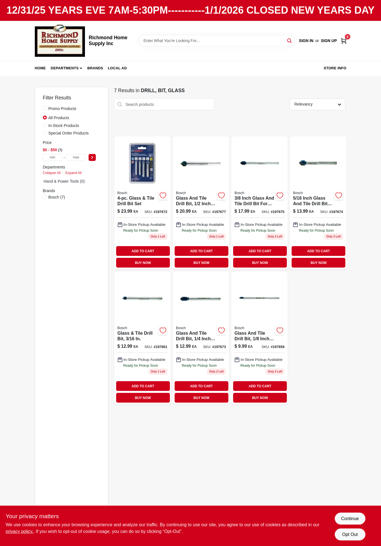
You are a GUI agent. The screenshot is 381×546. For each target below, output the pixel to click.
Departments (65, 68)
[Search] (290, 40)
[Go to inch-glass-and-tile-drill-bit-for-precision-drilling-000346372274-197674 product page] (318, 203)
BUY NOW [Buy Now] (143, 263)
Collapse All (52, 173)
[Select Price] (92, 157)
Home (40, 68)
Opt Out (350, 534)
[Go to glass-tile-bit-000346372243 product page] (259, 338)
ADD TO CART (142, 251)
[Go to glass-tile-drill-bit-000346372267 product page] (201, 338)
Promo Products (62, 108)
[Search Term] (217, 40)
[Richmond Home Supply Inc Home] (60, 41)
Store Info (335, 68)
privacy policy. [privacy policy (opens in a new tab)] (19, 531)
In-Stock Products (63, 125)
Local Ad (117, 68)
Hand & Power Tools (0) (64, 181)
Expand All (73, 173)
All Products (58, 117)
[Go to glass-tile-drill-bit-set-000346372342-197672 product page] (142, 203)
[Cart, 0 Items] (343, 41)
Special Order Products (68, 133)
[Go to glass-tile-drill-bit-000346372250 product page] (142, 338)
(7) (56, 197)
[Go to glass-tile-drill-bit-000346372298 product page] (201, 203)
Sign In (306, 40)
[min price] (52, 157)
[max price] (76, 157)
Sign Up (329, 40)
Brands (95, 68)
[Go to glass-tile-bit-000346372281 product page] (259, 203)
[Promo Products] (45, 108)
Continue (350, 518)
